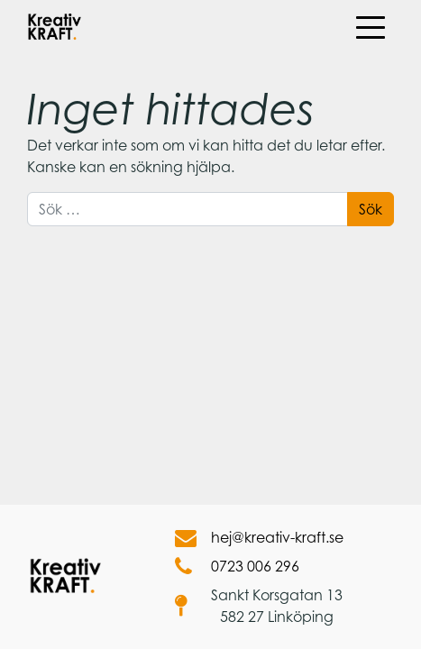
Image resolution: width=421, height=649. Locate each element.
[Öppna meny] (369, 27)
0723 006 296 (237, 566)
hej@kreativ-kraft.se (259, 537)
